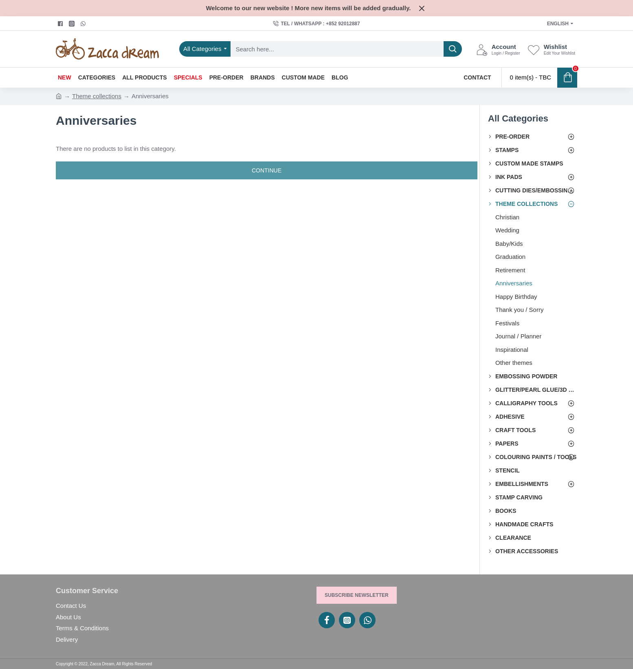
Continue (266, 170)
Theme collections (96, 96)
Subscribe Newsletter (357, 595)
